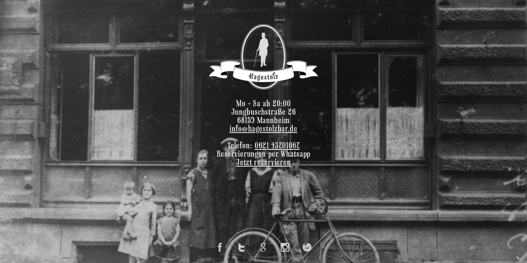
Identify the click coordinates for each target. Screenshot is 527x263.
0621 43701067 (277, 146)
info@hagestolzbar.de (263, 129)
